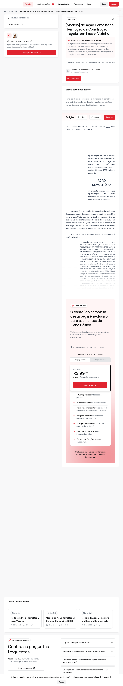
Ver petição (73, 78)
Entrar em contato (26, 668)
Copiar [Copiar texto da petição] (95, 117)
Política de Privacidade (102, 677)
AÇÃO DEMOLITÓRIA (15, 25)
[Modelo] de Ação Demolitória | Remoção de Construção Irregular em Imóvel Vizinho (51, 11)
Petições (28, 4)
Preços (89, 4)
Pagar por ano (100, 360)
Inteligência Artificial (45, 4)
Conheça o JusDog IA (31, 52)
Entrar (104, 4)
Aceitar (61, 682)
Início (6, 11)
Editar (81, 117)
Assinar (114, 4)
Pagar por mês (80, 360)
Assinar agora (90, 385)
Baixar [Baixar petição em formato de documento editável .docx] (110, 117)
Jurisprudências (64, 4)
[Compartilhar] (112, 19)
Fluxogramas (78, 4)
